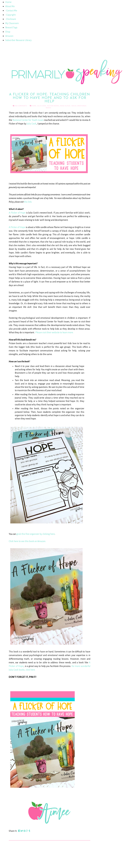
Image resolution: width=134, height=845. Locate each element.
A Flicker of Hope (17, 213)
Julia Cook (41, 106)
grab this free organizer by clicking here (35, 534)
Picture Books (53, 106)
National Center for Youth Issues (28, 120)
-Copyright (10, 15)
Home (8, 2)
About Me (10, 6)
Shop (7, 32)
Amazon (9, 36)
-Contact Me (11, 10)
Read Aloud (65, 106)
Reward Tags (11, 27)
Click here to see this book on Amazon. (27, 541)
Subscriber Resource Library (18, 40)
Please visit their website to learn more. (54, 332)
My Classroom (12, 23)
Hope (34, 106)
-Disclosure (10, 19)
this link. (28, 202)
